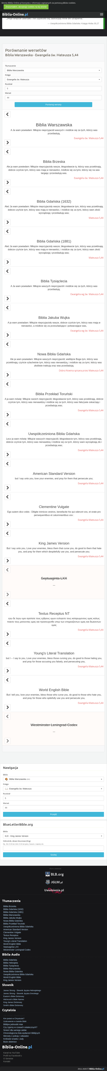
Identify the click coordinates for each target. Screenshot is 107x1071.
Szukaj (53, 855)
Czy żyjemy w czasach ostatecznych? (20, 1027)
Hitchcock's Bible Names (13, 999)
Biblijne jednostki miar (13, 1024)
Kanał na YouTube (11, 1053)
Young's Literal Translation (15, 941)
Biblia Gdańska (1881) (13, 912)
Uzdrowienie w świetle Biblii (14, 1021)
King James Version (12, 938)
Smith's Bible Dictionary (13, 1005)
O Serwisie (8, 1058)
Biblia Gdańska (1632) (13, 909)
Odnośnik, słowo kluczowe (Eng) (17, 841)
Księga (8, 75)
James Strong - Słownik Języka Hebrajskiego (22, 990)
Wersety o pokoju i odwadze (16, 1036)
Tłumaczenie (10, 65)
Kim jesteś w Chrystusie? (13, 1018)
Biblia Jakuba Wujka (12, 918)
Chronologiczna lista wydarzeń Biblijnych (21, 1033)
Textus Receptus (10, 935)
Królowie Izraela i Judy (13, 1039)
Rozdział (8, 84)
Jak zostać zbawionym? (14, 1015)
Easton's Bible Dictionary (13, 996)
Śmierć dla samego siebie (14, 1030)
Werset (8, 93)
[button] (53, 70)
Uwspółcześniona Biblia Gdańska (18, 926)
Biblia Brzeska (9, 906)
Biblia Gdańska (10, 960)
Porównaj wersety (53, 104)
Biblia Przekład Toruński (14, 924)
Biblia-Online (15, 14)
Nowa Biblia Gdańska (13, 921)
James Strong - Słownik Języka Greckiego (21, 993)
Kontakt (6, 1061)
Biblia (5, 774)
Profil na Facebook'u (12, 1055)
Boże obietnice (10, 1042)
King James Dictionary (12, 1002)
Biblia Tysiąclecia (11, 966)
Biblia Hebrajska (10, 963)
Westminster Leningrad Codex (17, 950)
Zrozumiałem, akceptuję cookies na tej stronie (26, 7)
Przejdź (53, 814)
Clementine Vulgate (12, 932)
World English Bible (12, 944)
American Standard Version (15, 929)
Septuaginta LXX (11, 947)
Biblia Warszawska (11, 915)
